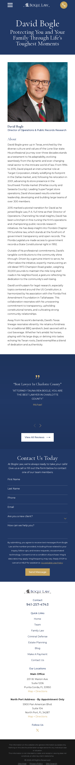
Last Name (14, 488)
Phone (11, 497)
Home (37, 619)
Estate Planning (37, 642)
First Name (14, 479)
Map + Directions (37, 691)
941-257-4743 (37, 604)
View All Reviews (37, 437)
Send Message (37, 572)
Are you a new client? (20, 516)
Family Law (37, 630)
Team (37, 624)
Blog (37, 648)
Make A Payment (37, 654)
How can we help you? (21, 525)
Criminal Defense (37, 636)
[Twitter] (37, 730)
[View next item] (40, 425)
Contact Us (37, 660)
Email (11, 507)
